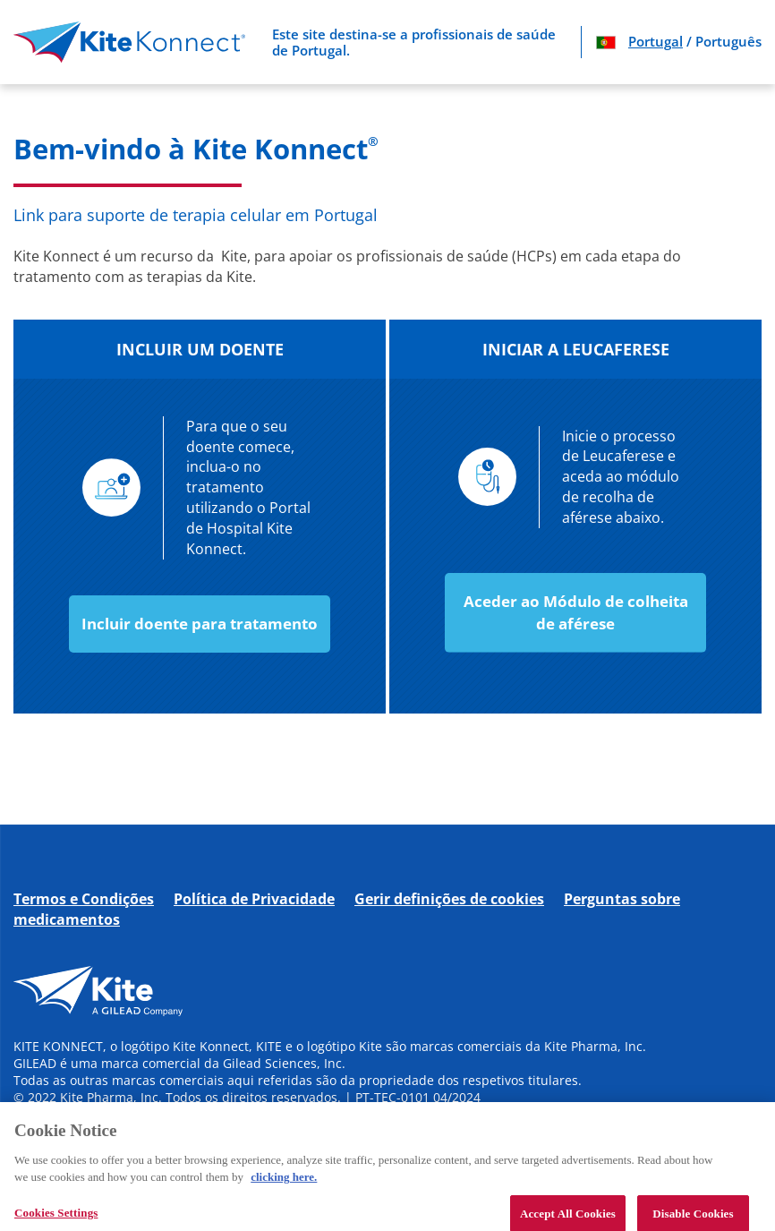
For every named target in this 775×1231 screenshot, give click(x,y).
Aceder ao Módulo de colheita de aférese (576, 612)
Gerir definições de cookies (449, 899)
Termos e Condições (83, 899)
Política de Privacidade (254, 899)
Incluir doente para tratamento (199, 623)
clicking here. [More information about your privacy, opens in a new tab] (284, 1184)
